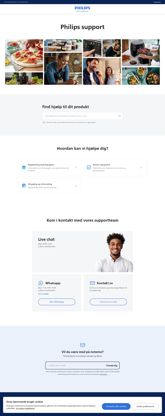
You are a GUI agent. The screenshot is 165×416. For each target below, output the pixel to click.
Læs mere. (103, 374)
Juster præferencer (145, 406)
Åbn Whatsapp (57, 302)
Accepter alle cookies (116, 406)
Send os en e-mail (108, 302)
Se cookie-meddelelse (25, 408)
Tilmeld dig (111, 365)
